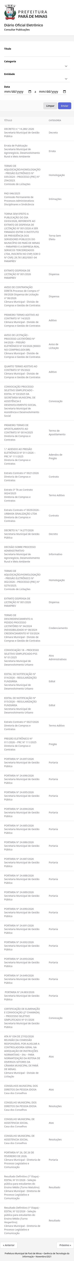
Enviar (64, 105)
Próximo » (65, 1245)
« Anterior (9, 1245)
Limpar (50, 105)
